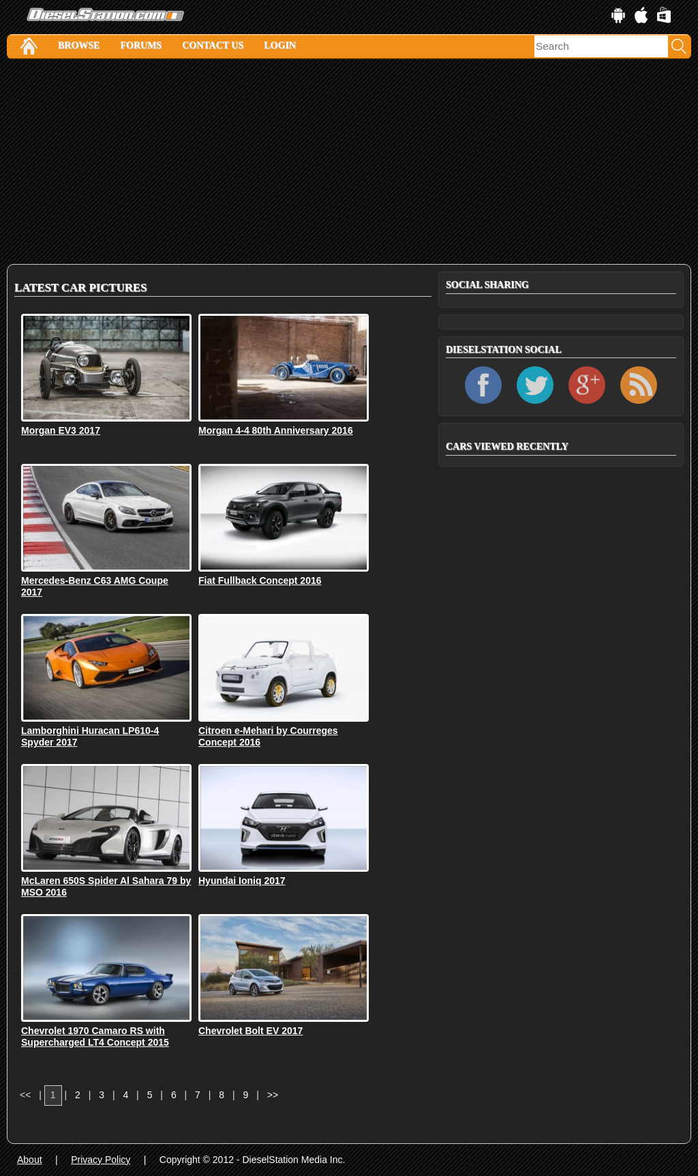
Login (280, 45)
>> (272, 1094)
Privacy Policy (100, 1159)
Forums (141, 45)
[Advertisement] (349, 161)
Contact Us (212, 45)
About (29, 1159)
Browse (79, 45)
